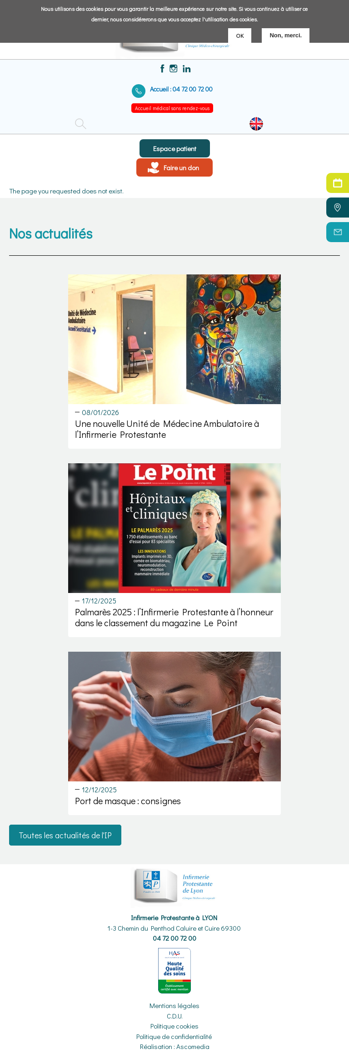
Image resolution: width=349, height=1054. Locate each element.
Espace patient (174, 148)
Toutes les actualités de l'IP (65, 835)
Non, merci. (285, 34)
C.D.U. (175, 1015)
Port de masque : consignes (128, 800)
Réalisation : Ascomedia (174, 1046)
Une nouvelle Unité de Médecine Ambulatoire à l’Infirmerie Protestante (167, 429)
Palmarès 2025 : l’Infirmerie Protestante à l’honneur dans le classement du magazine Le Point (174, 617)
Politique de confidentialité (174, 1036)
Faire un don (181, 167)
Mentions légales (174, 1005)
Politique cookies (174, 1025)
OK (240, 35)
